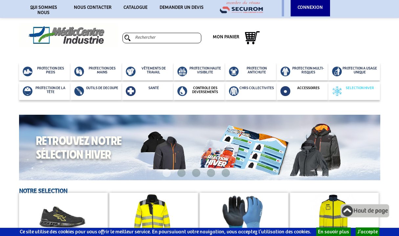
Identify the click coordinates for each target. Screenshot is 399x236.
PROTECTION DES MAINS (95, 71)
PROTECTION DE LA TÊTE (44, 91)
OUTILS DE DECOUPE (96, 91)
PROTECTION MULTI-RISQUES (302, 71)
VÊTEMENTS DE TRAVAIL (146, 71)
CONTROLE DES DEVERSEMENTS (197, 91)
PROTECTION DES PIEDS (43, 71)
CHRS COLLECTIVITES (251, 91)
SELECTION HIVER (353, 91)
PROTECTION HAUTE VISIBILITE (199, 71)
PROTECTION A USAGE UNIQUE (354, 71)
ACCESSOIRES (300, 91)
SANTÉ (142, 91)
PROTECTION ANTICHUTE (248, 71)
